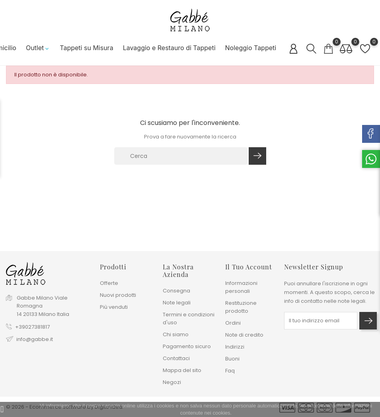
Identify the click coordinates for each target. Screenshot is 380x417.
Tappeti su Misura (84, 48)
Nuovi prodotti (118, 295)
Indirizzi (234, 347)
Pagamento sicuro (187, 346)
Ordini (233, 323)
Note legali (177, 302)
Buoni (232, 358)
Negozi (172, 382)
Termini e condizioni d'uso (188, 318)
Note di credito (244, 335)
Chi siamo (176, 334)
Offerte (109, 283)
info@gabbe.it (34, 339)
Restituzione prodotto (241, 307)
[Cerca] (181, 156)
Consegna (176, 290)
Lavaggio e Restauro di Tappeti (166, 48)
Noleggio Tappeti (248, 48)
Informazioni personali (241, 287)
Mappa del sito (182, 370)
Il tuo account (248, 267)
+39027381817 (32, 327)
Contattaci (176, 358)
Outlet (35, 48)
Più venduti (114, 307)
